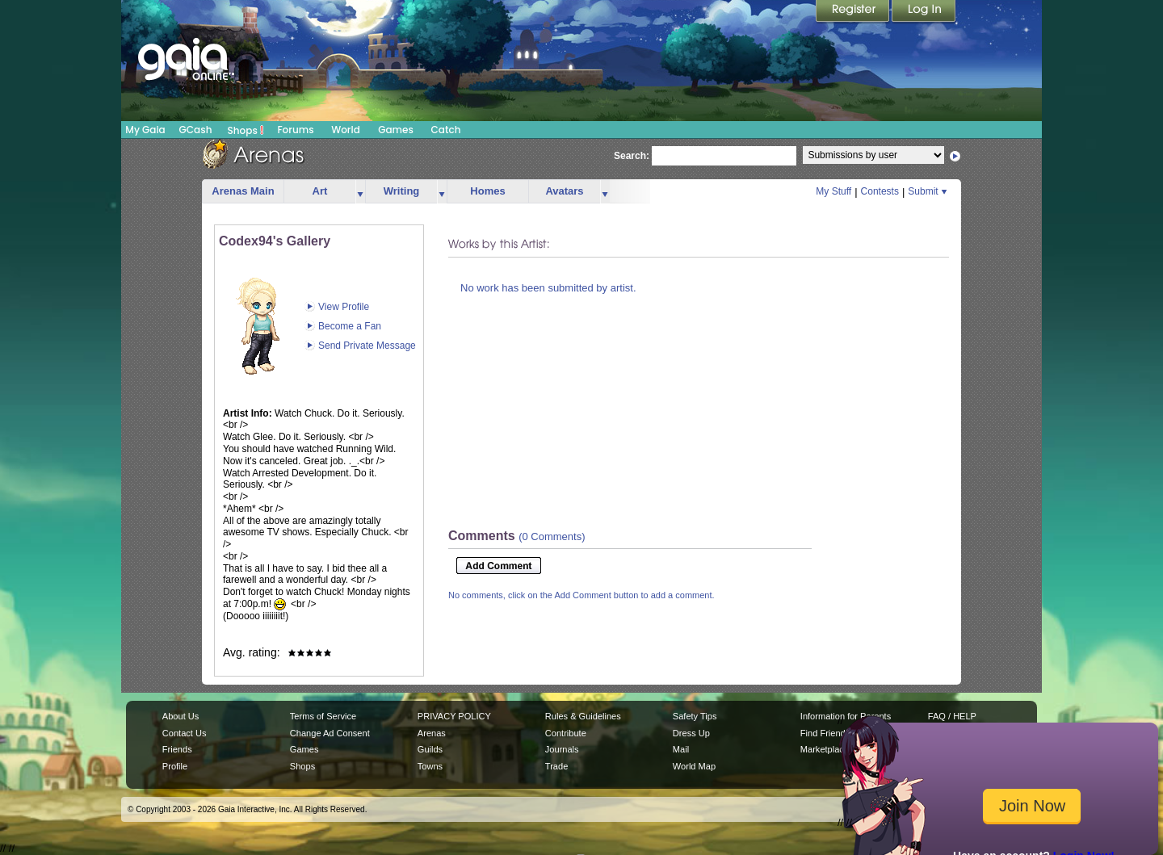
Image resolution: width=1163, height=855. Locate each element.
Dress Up (691, 733)
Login (924, 12)
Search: (631, 155)
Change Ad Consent (330, 733)
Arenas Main (243, 191)
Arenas (432, 733)
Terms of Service (323, 716)
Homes (487, 191)
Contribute (565, 733)
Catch (446, 129)
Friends (177, 749)
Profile (174, 766)
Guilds (430, 749)
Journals (562, 749)
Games (396, 129)
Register (854, 12)
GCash (195, 129)
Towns (430, 766)
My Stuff (833, 191)
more (360, 191)
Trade (556, 766)
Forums (295, 129)
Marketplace (824, 749)
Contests (880, 191)
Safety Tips (695, 716)
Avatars (564, 191)
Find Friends (825, 733)
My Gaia (145, 129)
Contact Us (184, 733)
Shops (246, 130)
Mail (681, 749)
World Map (694, 766)
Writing (402, 191)
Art (320, 191)
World (345, 129)
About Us (180, 716)
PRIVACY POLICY (454, 716)
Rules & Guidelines (583, 716)
